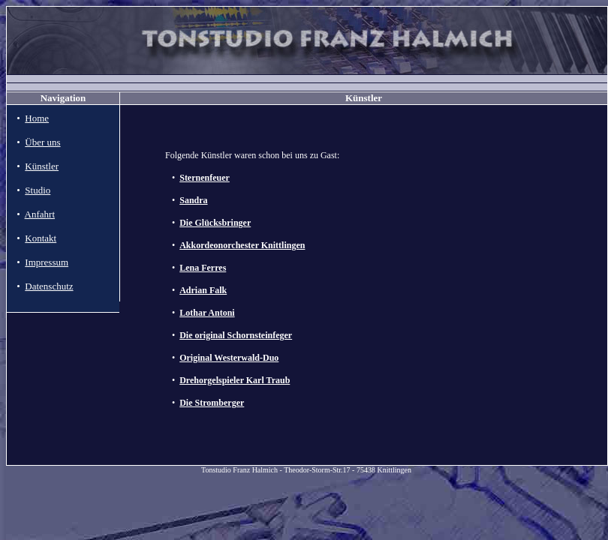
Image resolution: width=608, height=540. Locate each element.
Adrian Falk (203, 290)
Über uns (42, 142)
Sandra (193, 200)
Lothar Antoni (206, 313)
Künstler (42, 166)
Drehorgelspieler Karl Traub (234, 380)
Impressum (46, 262)
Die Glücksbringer (215, 223)
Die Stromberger (211, 403)
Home (37, 118)
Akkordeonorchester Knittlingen (242, 245)
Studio (37, 190)
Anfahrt (40, 214)
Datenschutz (49, 286)
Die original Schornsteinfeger (235, 335)
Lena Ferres (202, 267)
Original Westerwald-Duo (228, 357)
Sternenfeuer (204, 177)
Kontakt (40, 238)
